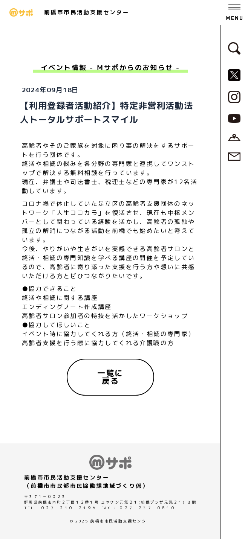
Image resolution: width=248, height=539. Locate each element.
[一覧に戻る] (110, 377)
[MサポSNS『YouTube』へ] (234, 118)
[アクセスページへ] (234, 137)
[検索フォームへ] (234, 48)
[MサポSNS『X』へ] (234, 74)
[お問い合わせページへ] (234, 156)
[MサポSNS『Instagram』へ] (234, 96)
